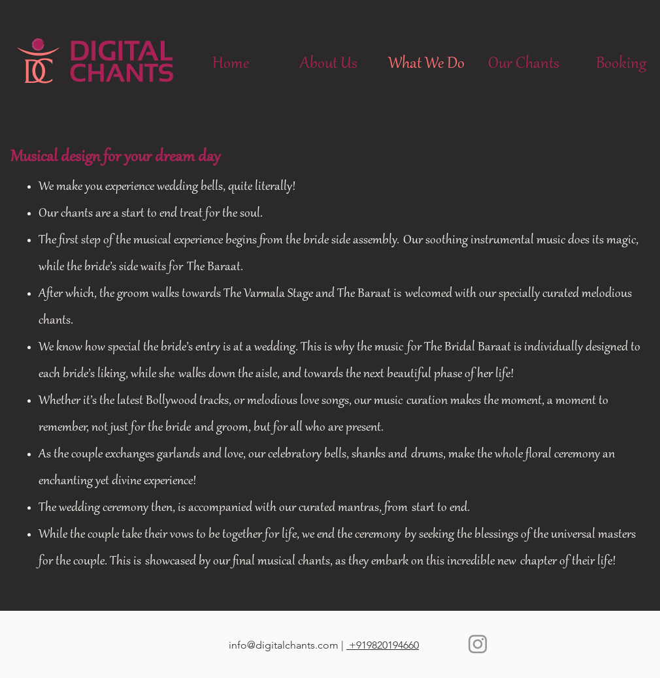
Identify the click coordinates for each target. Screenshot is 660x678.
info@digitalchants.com (283, 645)
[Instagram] (477, 644)
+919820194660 (382, 645)
